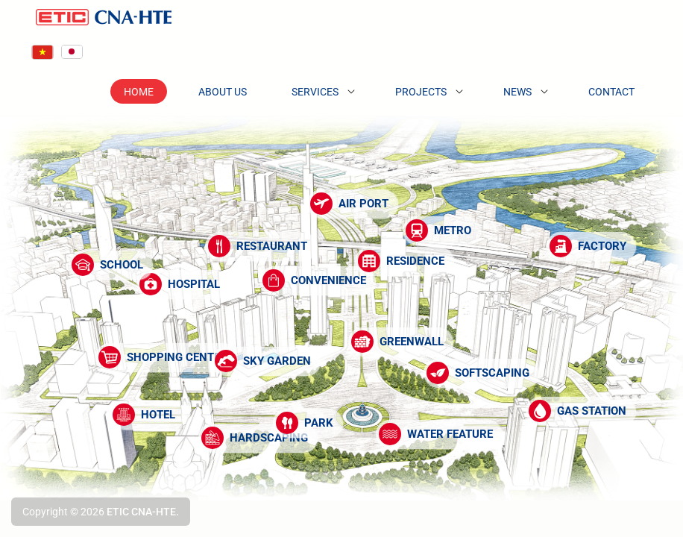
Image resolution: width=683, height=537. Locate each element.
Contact (611, 92)
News (517, 92)
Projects (421, 92)
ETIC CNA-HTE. (143, 512)
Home (139, 92)
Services (315, 92)
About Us (222, 92)
